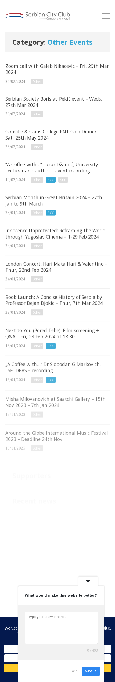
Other (37, 81)
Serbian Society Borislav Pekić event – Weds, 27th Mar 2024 (57, 107)
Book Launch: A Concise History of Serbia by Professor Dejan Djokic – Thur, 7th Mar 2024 (57, 311)
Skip (74, 671)
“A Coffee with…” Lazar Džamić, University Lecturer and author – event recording (57, 172)
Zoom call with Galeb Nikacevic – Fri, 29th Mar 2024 (57, 74)
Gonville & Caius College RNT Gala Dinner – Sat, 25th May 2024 (57, 139)
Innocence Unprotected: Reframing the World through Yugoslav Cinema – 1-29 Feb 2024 (57, 242)
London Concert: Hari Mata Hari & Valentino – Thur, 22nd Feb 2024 (57, 276)
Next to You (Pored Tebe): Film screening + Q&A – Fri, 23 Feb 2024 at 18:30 (57, 345)
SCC (51, 179)
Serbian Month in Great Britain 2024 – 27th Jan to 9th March (57, 207)
